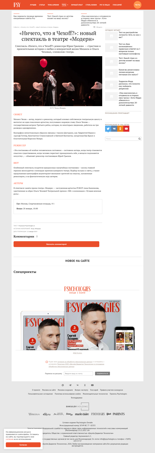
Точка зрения (53, 5)
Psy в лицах (105, 5)
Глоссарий (117, 5)
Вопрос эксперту (81, 390)
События (16, 27)
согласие (9, 439)
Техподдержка (76, 398)
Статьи (42, 5)
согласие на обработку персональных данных (75, 362)
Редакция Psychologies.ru (27, 226)
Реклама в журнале (65, 390)
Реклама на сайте (49, 390)
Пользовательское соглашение (40, 394)
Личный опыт (77, 5)
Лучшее (33, 5)
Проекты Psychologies (118, 394)
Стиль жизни (91, 5)
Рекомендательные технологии (95, 394)
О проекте (36, 390)
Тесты (137, 5)
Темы (64, 5)
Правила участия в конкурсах (111, 390)
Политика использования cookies (68, 394)
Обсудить (97, 27)
